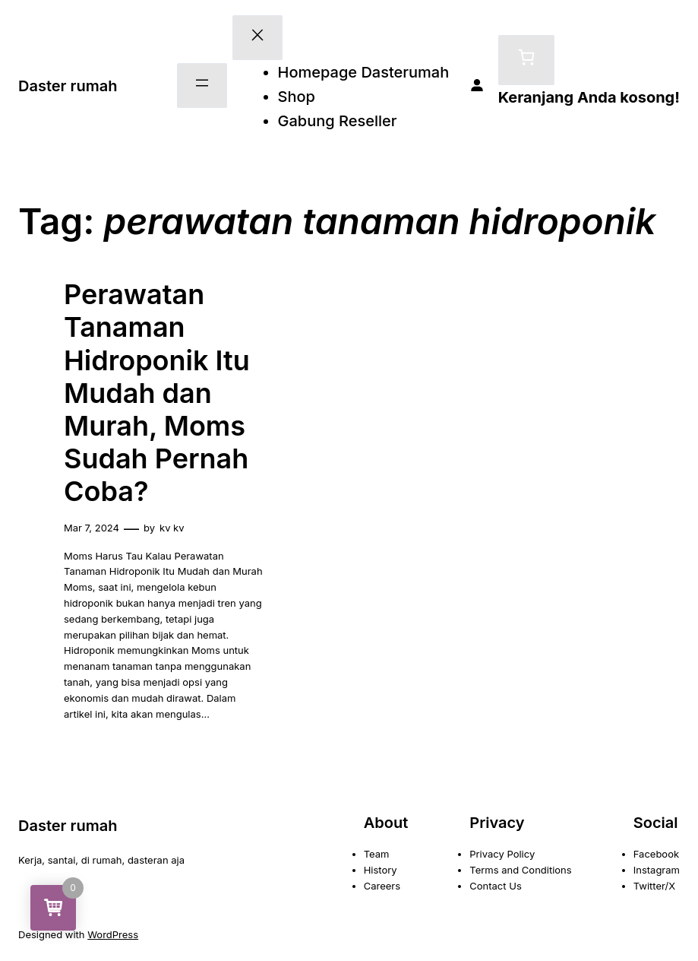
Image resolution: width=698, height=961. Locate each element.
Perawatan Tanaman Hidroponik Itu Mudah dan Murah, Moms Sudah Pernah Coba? (157, 393)
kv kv (172, 528)
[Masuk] (477, 86)
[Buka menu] (202, 85)
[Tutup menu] (257, 37)
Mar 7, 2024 (91, 528)
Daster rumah (68, 86)
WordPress (112, 934)
